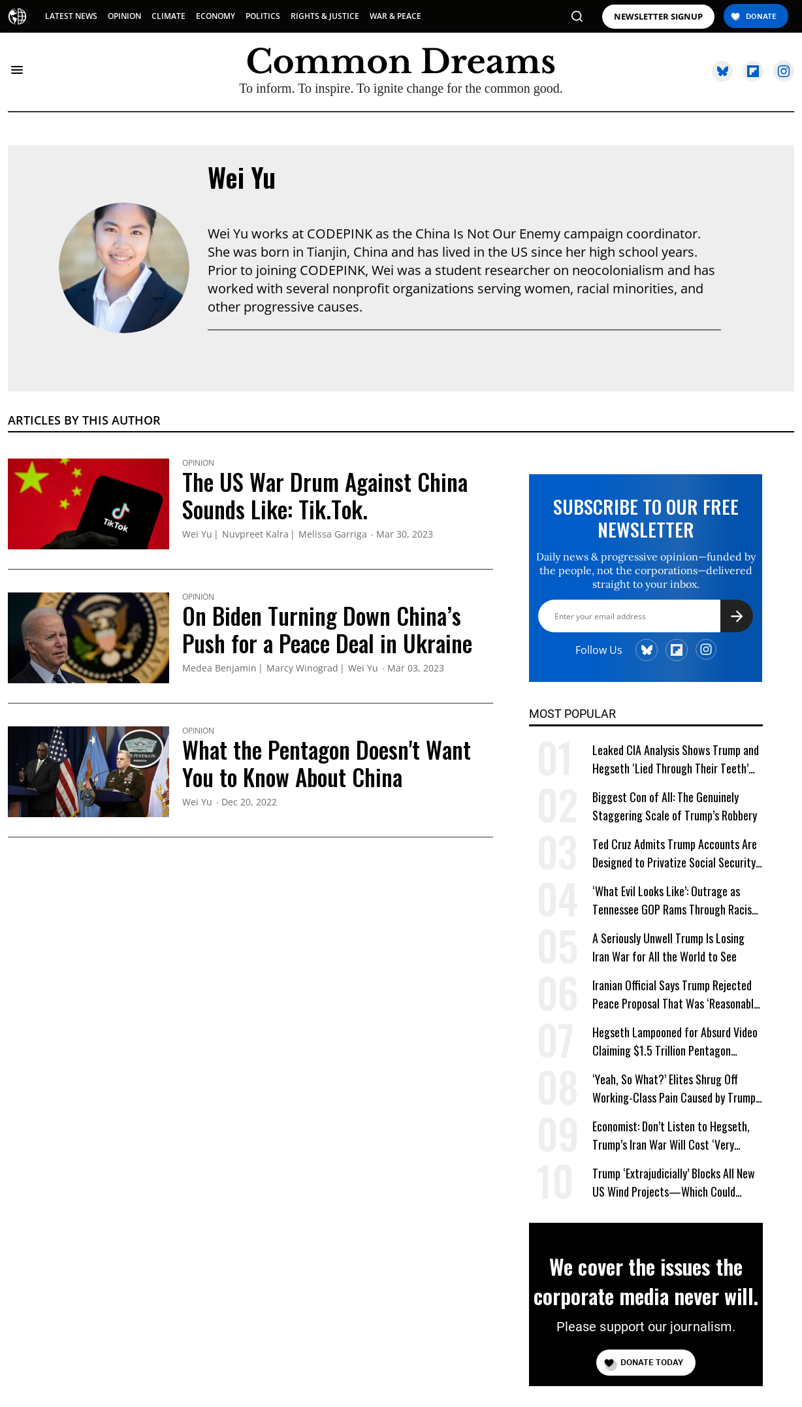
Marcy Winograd (302, 668)
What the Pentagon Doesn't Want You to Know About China (326, 763)
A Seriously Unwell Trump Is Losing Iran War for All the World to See (668, 947)
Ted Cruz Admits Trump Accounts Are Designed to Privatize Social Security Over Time (674, 853)
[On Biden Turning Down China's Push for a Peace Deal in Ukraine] (88, 636)
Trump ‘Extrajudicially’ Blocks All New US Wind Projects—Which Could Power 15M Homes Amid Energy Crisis (674, 1183)
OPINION (124, 16)
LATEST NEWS (71, 16)
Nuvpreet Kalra (255, 534)
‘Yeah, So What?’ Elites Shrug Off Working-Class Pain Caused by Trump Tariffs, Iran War (674, 1089)
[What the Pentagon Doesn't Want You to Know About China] (88, 770)
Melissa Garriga (332, 534)
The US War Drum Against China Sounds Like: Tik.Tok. (325, 495)
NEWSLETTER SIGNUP (658, 16)
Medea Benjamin (219, 668)
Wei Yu (242, 177)
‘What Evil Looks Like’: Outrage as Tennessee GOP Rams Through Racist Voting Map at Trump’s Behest (674, 900)
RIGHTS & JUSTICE (325, 16)
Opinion (198, 463)
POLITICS (263, 16)
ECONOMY (215, 16)
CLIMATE (168, 16)
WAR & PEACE (395, 16)
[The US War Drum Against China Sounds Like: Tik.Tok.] (88, 502)
